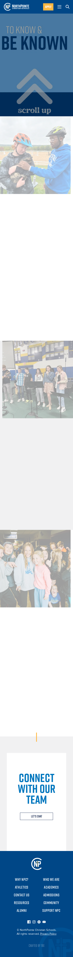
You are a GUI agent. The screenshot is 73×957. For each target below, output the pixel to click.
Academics (51, 887)
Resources (21, 902)
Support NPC (51, 910)
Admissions (51, 895)
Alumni (22, 910)
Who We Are (51, 879)
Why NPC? (21, 879)
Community (51, 902)
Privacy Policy (48, 934)
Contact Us (22, 895)
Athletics (21, 887)
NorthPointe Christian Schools (36, 864)
